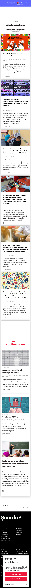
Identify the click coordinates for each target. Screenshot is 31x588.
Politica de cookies (22, 553)
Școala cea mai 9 (6, 539)
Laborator (4, 532)
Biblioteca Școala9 (6, 541)
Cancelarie (4, 534)
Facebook (4, 551)
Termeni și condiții (22, 551)
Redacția (19, 532)
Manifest (19, 530)
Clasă (2, 530)
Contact (18, 534)
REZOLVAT (4, 537)
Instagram (4, 553)
